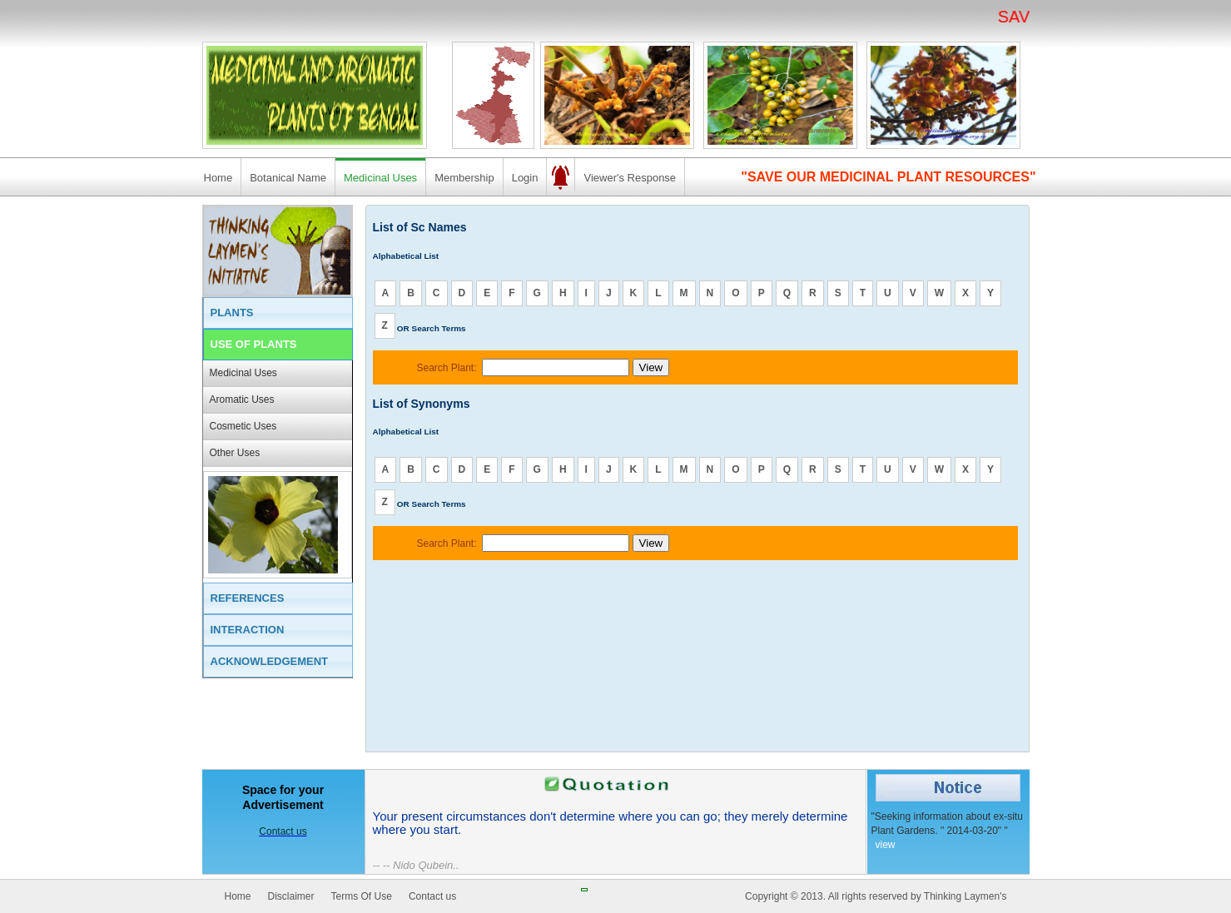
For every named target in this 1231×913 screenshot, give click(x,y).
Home (218, 177)
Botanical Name (288, 177)
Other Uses (235, 453)
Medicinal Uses (380, 177)
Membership (464, 177)
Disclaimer (291, 896)
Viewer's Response (629, 177)
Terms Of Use (361, 896)
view (886, 845)
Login (525, 177)
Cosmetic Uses (243, 426)
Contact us (432, 896)
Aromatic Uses (242, 399)
